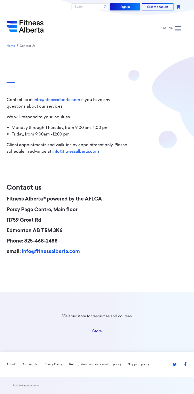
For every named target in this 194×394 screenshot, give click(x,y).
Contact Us (29, 364)
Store (97, 331)
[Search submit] (105, 7)
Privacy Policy (53, 364)
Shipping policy (138, 364)
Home (11, 46)
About (11, 364)
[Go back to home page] (25, 26)
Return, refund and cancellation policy (95, 364)
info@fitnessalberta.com (57, 99)
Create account (157, 7)
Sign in (125, 7)
